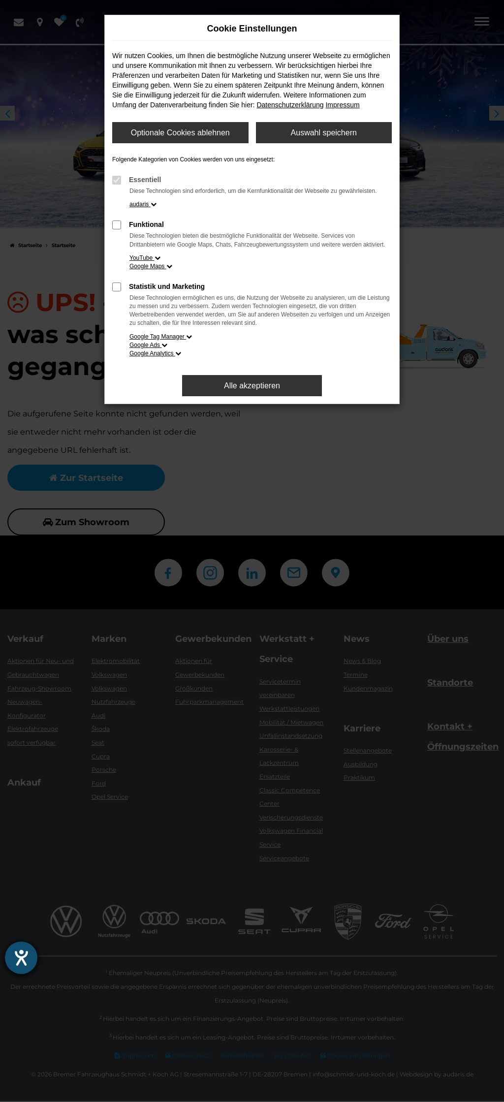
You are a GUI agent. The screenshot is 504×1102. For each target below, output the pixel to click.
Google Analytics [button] (155, 353)
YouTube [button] (144, 257)
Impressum (342, 105)
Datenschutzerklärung (289, 105)
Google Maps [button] (150, 266)
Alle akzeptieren (252, 385)
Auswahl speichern (324, 132)
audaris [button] (143, 204)
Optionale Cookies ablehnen (180, 132)
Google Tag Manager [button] (160, 336)
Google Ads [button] (148, 345)
